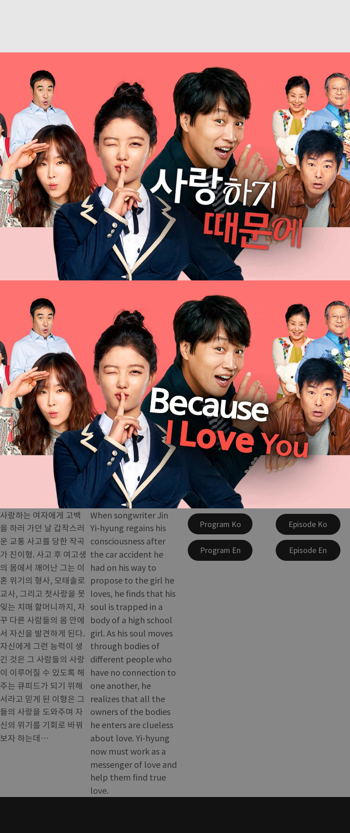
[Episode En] (308, 550)
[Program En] (220, 550)
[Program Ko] (220, 523)
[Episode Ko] (308, 524)
